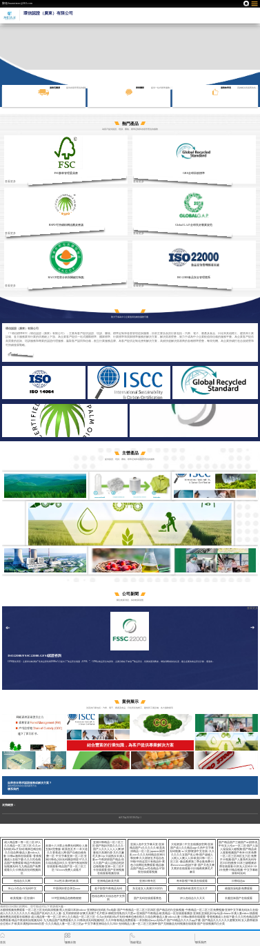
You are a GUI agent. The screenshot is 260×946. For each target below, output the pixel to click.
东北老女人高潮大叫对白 (147, 888)
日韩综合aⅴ (239, 881)
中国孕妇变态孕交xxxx (67, 888)
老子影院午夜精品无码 (108, 888)
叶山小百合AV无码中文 (22, 888)
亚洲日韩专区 (147, 881)
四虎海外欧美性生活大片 (192, 888)
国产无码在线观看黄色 (147, 898)
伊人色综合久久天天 (192, 898)
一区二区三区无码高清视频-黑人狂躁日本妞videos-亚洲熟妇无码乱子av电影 (71, 910)
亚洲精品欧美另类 (108, 881)
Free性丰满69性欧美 (66, 881)
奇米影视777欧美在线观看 (192, 881)
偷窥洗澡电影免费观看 (238, 888)
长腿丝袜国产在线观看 (238, 898)
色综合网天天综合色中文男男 (108, 898)
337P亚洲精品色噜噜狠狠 (67, 898)
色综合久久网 (22, 881)
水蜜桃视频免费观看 (12, 910)
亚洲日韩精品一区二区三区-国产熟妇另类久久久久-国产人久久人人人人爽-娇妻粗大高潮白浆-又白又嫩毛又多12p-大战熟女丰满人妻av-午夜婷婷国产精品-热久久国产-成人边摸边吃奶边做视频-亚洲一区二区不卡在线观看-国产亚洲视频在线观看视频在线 (108, 858)
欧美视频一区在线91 (22, 898)
